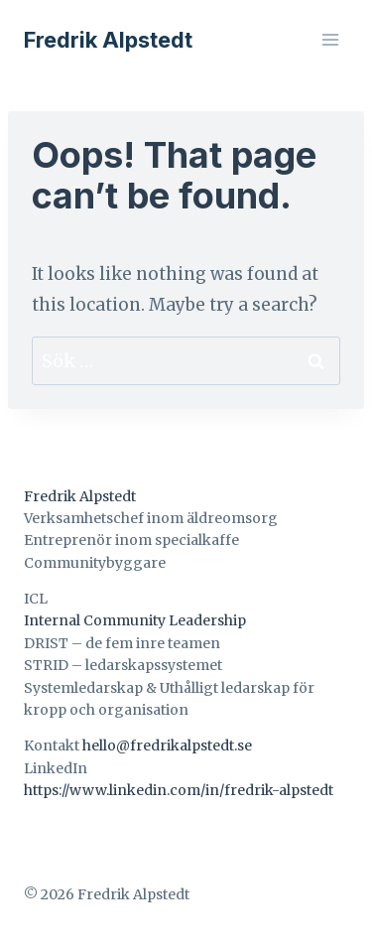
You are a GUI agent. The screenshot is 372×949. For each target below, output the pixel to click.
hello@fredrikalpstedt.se (167, 745)
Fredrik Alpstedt (80, 496)
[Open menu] (329, 39)
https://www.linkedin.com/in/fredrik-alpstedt (178, 790)
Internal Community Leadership (135, 620)
